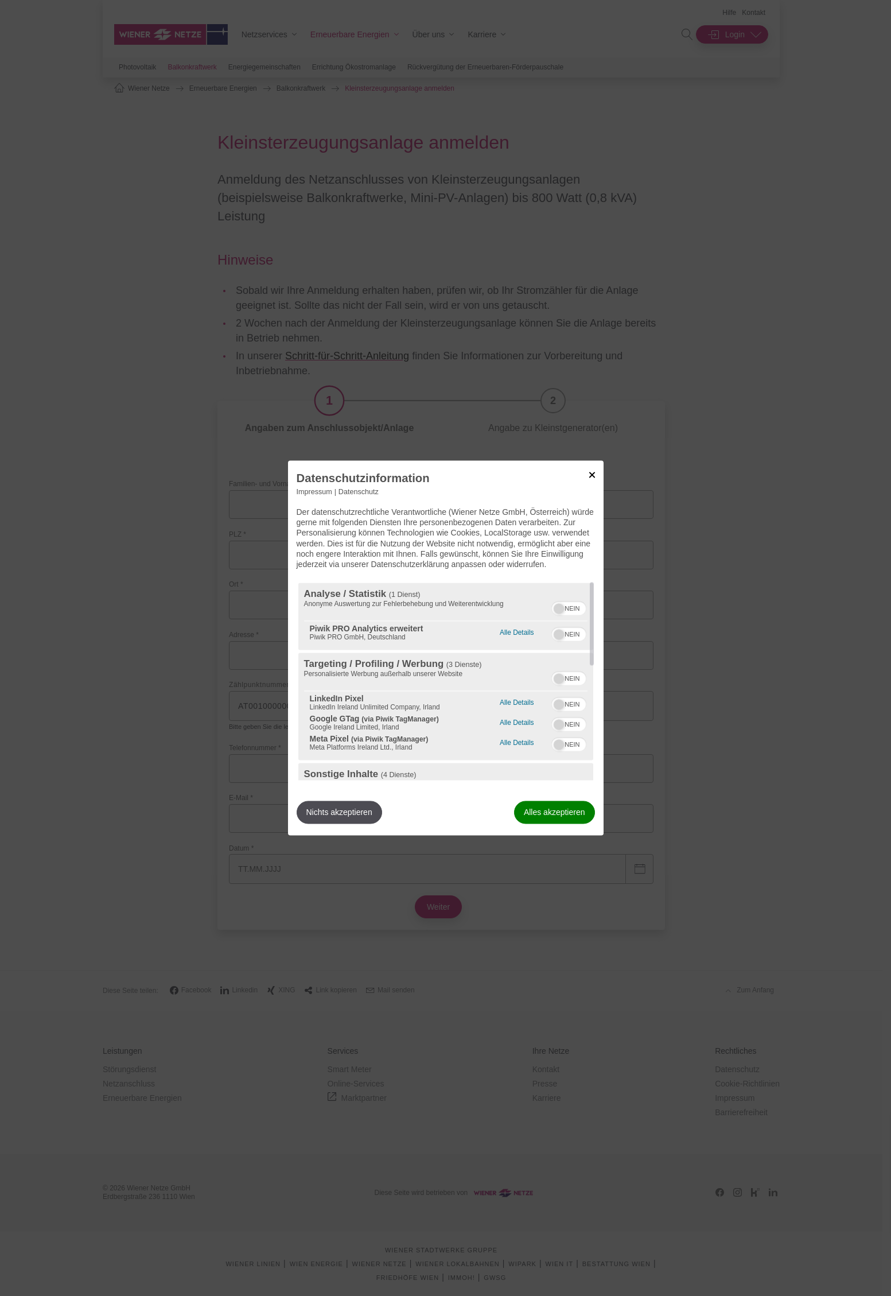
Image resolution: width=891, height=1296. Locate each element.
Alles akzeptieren (554, 812)
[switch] (568, 607)
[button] (559, 609)
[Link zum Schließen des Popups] (592, 475)
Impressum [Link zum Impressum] (314, 492)
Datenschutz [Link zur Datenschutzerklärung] (358, 492)
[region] (446, 681)
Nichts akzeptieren (339, 812)
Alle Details (517, 631)
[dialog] (446, 647)
